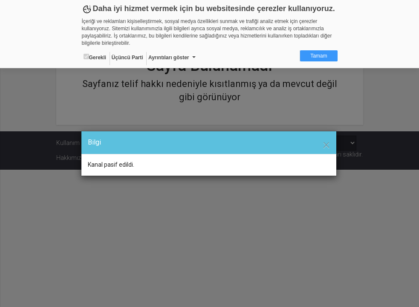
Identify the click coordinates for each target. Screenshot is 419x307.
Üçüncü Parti (127, 58)
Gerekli (95, 57)
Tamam (318, 56)
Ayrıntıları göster (168, 58)
